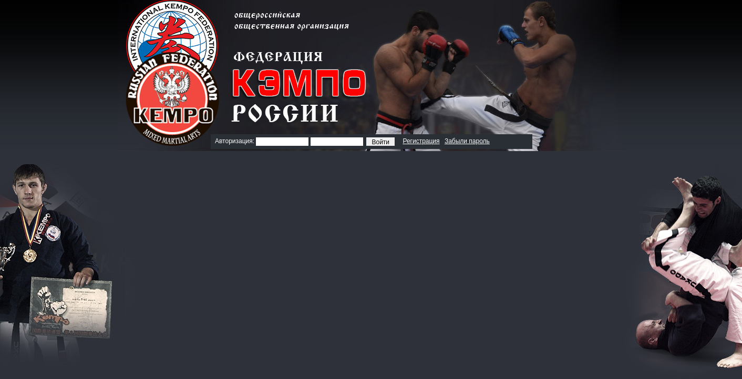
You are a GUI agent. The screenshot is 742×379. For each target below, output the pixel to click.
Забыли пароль (467, 141)
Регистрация (421, 141)
